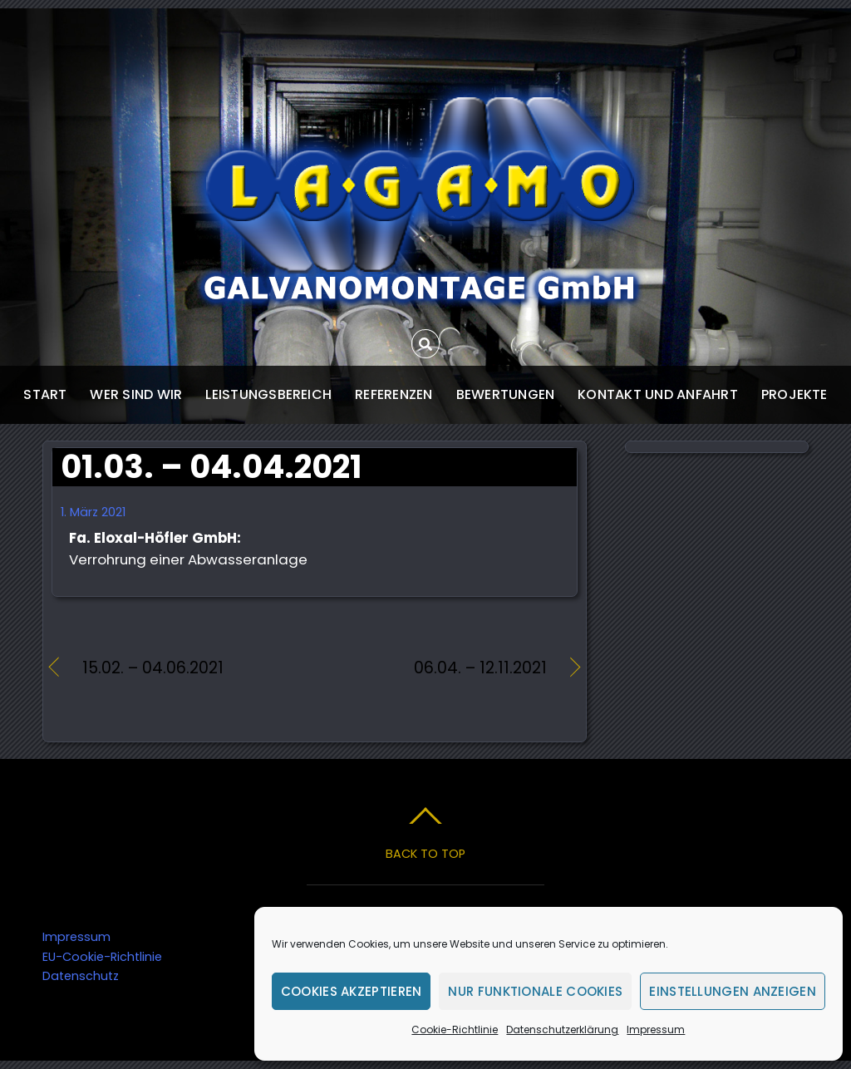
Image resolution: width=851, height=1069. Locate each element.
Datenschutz (80, 976)
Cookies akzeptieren (351, 991)
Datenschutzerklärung (562, 1029)
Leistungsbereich (268, 394)
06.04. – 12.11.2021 (438, 668)
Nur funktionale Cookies (535, 991)
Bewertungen (505, 394)
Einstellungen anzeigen (732, 991)
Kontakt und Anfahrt (658, 394)
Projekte (794, 394)
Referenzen (393, 394)
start (44, 394)
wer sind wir (136, 394)
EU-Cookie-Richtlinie (102, 956)
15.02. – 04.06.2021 (153, 668)
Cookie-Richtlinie (454, 1029)
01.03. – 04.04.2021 (211, 467)
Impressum (656, 1029)
